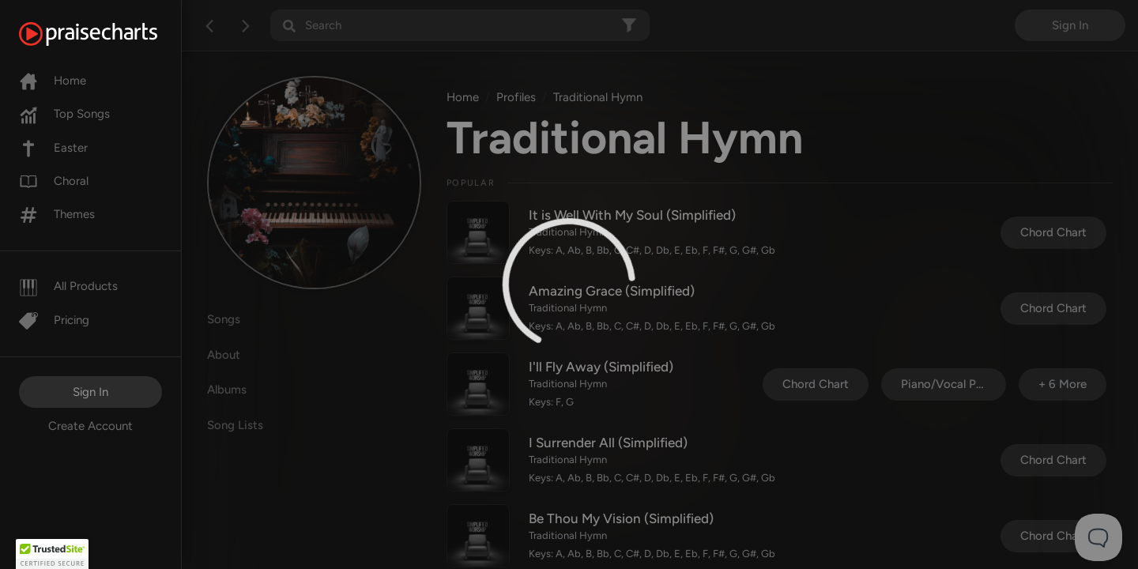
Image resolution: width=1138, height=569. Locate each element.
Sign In (90, 392)
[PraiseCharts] (108, 34)
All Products (68, 286)
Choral (54, 181)
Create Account (90, 426)
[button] (52, 554)
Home (52, 80)
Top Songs (64, 114)
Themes (57, 214)
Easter (53, 148)
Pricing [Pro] (54, 320)
